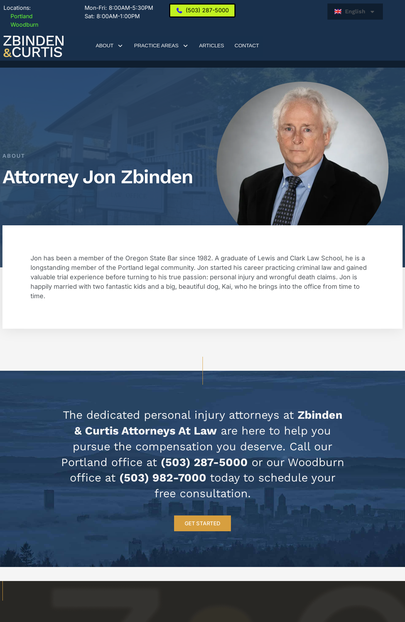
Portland (18, 16)
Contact (246, 45)
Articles (211, 45)
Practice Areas (161, 46)
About (110, 46)
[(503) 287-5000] (202, 11)
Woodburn (21, 24)
